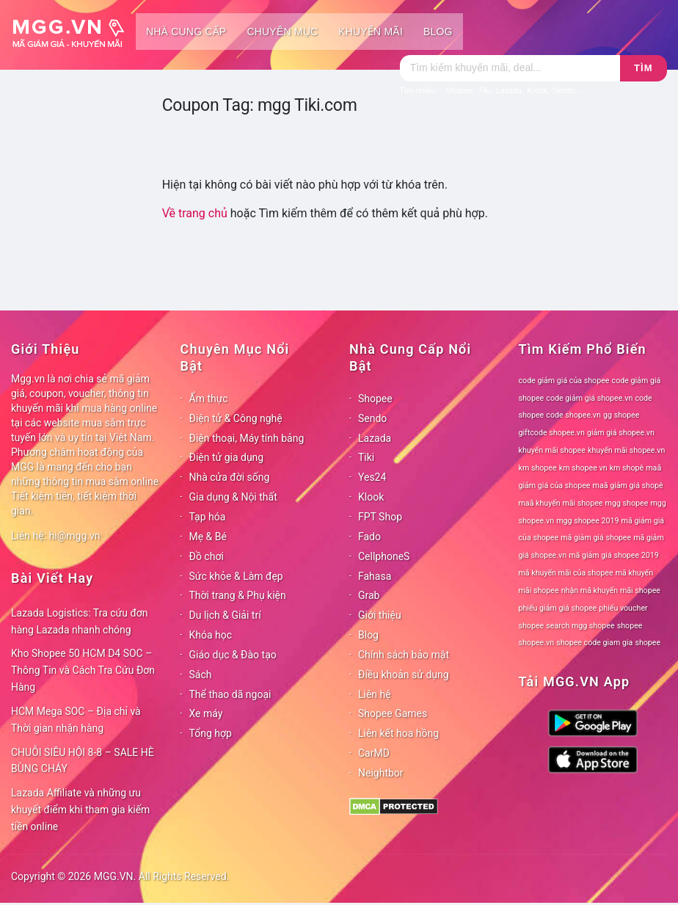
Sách (200, 674)
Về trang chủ (194, 213)
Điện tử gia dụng (226, 457)
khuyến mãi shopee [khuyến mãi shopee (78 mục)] (552, 450)
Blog (438, 31)
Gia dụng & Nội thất (233, 497)
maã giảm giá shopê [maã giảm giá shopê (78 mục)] (628, 485)
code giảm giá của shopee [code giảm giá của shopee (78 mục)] (564, 380)
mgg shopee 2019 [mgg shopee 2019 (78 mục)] (587, 521)
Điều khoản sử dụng (403, 674)
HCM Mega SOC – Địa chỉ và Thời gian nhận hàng (76, 719)
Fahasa (374, 576)
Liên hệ (374, 694)
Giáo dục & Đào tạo (233, 655)
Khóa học (211, 635)
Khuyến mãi (370, 31)
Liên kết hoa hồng (398, 733)
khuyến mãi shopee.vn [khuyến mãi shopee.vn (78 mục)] (626, 450)
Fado (369, 536)
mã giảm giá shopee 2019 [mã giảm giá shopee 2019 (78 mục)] (614, 555)
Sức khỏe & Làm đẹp (236, 576)
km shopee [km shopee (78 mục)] (538, 468)
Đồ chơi (206, 556)
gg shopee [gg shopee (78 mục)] (621, 415)
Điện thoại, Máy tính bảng (247, 438)
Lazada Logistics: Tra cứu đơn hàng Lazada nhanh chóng (79, 621)
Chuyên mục (282, 31)
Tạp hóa (207, 517)
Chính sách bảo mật (403, 655)
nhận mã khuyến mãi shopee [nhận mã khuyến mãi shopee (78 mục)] (610, 590)
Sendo (372, 418)
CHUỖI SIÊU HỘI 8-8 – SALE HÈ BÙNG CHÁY (82, 760)
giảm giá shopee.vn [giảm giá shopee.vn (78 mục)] (621, 432)
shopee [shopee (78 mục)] (630, 625)
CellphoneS (383, 556)
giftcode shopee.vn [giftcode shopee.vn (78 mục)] (552, 432)
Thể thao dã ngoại (230, 694)
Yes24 (372, 477)
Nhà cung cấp (186, 31)
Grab (368, 595)
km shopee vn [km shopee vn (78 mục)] (583, 468)
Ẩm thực (208, 398)
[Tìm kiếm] (510, 68)
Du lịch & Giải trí (225, 615)
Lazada (374, 438)
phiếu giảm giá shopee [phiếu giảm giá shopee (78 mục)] (558, 608)
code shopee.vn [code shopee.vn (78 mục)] (573, 415)
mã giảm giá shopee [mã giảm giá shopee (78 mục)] (596, 537)
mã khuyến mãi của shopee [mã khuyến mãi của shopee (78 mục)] (566, 573)
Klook (371, 497)
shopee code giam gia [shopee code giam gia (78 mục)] (594, 642)
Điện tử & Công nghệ (235, 418)
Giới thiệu (379, 615)
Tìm (643, 67)
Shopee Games (392, 713)
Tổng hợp (210, 733)
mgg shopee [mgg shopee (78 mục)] (627, 503)
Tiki (366, 457)
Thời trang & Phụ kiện (237, 595)
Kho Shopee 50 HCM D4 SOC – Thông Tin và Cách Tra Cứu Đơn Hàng (83, 670)
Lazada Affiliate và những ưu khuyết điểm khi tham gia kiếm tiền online (80, 809)
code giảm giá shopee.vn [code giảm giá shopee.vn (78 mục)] (589, 398)
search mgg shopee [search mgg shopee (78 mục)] (580, 625)
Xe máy (206, 713)
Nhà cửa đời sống (229, 477)
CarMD (374, 753)
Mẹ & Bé (208, 536)
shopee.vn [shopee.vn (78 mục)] (537, 642)
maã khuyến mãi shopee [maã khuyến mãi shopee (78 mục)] (561, 503)
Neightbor (381, 773)
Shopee (375, 398)
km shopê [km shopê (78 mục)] (627, 468)
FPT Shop (380, 517)
